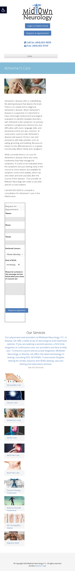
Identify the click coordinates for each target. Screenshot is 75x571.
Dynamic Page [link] (40, 566)
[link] (3, 10)
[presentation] (25, 301)
